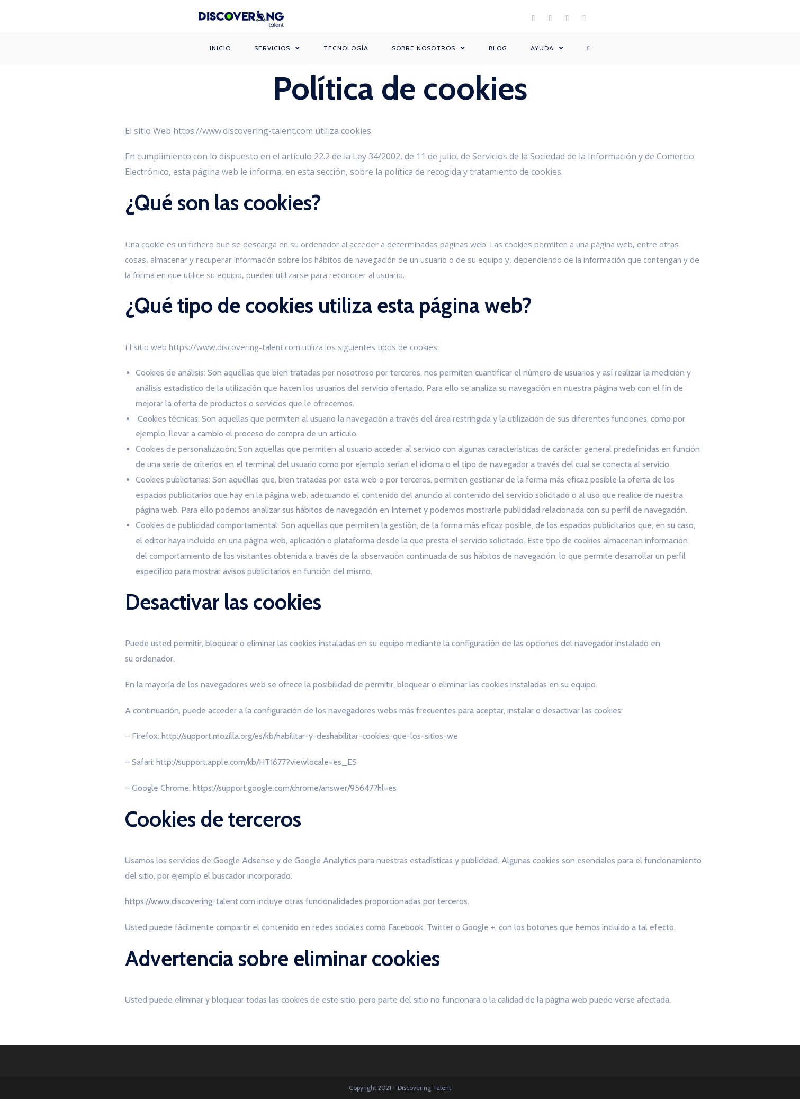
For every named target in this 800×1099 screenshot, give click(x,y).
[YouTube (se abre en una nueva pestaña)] (584, 18)
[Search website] (588, 48)
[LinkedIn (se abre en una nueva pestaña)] (567, 18)
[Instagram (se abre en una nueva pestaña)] (550, 18)
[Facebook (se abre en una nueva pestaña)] (533, 18)
